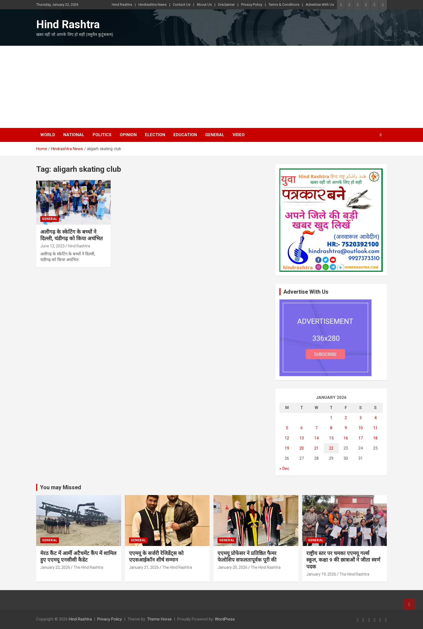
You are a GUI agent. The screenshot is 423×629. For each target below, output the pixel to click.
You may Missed (60, 487)
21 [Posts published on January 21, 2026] (316, 448)
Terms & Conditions (283, 4)
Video (239, 134)
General (214, 134)
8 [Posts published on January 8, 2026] (331, 427)
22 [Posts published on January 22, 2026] (331, 448)
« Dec (284, 468)
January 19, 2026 (321, 574)
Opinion (128, 134)
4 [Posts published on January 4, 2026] (375, 417)
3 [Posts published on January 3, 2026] (360, 417)
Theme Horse (159, 619)
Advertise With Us (320, 4)
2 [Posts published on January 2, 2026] (346, 417)
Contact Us (181, 4)
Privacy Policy (251, 4)
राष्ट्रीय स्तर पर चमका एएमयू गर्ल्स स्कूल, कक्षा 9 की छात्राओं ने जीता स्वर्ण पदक (343, 560)
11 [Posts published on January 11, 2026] (375, 427)
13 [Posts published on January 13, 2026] (301, 438)
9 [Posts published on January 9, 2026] (346, 427)
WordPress (225, 619)
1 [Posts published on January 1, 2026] (331, 417)
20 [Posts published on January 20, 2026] (301, 448)
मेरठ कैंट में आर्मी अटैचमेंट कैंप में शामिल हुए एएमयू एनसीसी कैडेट (78, 556)
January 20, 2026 (232, 567)
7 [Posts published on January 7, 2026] (316, 427)
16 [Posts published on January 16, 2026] (346, 438)
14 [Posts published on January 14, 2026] (316, 438)
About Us (204, 4)
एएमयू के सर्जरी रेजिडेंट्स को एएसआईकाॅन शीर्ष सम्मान (156, 556)
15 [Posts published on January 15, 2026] (331, 438)
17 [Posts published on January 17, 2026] (360, 438)
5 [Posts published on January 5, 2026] (287, 427)
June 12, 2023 (52, 246)
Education (185, 134)
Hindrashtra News (152, 4)
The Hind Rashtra (88, 567)
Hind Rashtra (122, 4)
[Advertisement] (211, 86)
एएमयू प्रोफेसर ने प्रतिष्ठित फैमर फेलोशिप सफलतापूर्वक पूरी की (247, 556)
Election (155, 134)
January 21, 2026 (144, 567)
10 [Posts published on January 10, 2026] (360, 427)
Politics (102, 134)
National (73, 134)
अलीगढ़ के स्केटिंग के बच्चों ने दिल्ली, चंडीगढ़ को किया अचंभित (71, 235)
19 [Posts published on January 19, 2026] (287, 448)
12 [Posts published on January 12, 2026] (287, 438)
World (47, 134)
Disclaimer (226, 4)
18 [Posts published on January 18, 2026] (375, 438)
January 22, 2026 (55, 567)
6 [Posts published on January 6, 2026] (302, 427)
